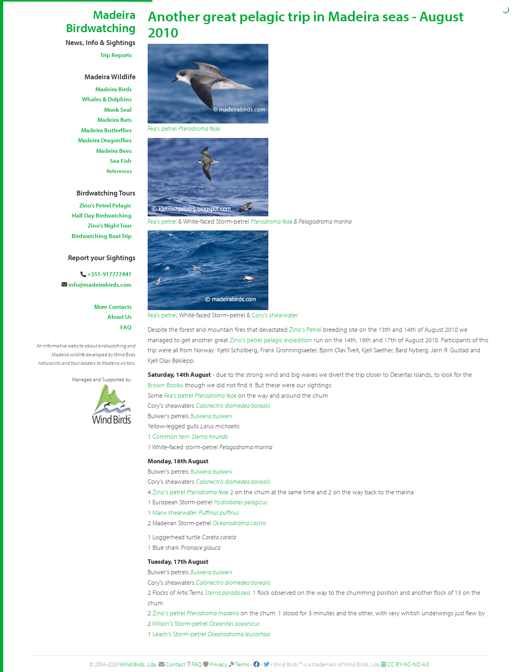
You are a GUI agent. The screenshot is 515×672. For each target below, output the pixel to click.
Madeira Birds (113, 89)
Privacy (218, 664)
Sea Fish (121, 160)
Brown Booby (165, 385)
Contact (175, 664)
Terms (242, 664)
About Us (119, 317)
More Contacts (113, 306)
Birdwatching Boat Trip (102, 236)
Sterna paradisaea (227, 592)
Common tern (171, 436)
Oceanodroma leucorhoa (239, 634)
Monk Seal (118, 109)
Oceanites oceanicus (234, 623)
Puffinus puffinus (219, 512)
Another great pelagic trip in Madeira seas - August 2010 (306, 23)
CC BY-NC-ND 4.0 (408, 664)
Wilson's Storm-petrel (180, 623)
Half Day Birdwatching (102, 215)
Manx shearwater (174, 512)
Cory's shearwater (275, 315)
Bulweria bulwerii (211, 416)
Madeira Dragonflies (105, 140)
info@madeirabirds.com (100, 284)
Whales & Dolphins (107, 99)
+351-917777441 (109, 274)
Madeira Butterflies (106, 130)
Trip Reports (116, 55)
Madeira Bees (114, 150)
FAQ (126, 327)
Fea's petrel (162, 128)
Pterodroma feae (199, 128)
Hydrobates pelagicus (241, 502)
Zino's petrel (168, 492)
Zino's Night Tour (110, 225)
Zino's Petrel (305, 329)
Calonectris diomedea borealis (233, 405)
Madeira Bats (114, 119)
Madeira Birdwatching (101, 21)
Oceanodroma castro (239, 523)
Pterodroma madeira (213, 613)
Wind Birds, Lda (137, 664)
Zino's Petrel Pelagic (105, 205)
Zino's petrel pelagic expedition (271, 340)
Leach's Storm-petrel (179, 634)
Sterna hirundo (210, 436)
